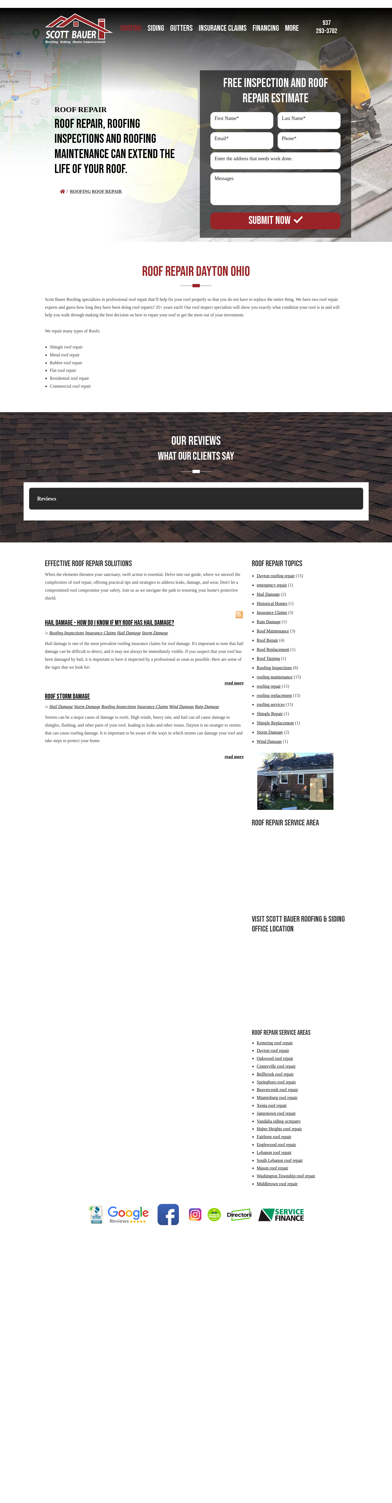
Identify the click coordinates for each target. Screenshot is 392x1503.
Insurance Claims (100, 633)
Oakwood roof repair (275, 1058)
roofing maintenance (275, 677)
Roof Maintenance (273, 631)
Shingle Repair (270, 713)
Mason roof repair (272, 1168)
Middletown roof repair (277, 1183)
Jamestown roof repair (276, 1113)
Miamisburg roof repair (277, 1097)
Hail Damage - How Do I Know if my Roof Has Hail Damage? (109, 623)
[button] (29, 515)
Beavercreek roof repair (277, 1089)
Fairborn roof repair (274, 1136)
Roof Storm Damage (67, 696)
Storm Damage (155, 633)
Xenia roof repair (272, 1105)
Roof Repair (267, 640)
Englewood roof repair (276, 1144)
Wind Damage (181, 706)
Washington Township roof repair (286, 1176)
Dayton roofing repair (276, 575)
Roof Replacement (273, 649)
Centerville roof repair (276, 1066)
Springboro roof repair (276, 1082)
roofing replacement (274, 695)
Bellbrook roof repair (275, 1074)
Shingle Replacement (275, 723)
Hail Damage (129, 633)
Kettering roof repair (275, 1043)
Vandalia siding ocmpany (279, 1121)
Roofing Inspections (66, 633)
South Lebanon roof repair (280, 1160)
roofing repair (269, 686)
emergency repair (272, 585)
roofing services (271, 704)
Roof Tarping (268, 658)
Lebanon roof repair (274, 1152)
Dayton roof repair (273, 1050)
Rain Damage (207, 706)
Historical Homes (272, 603)
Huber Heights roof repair (279, 1129)
